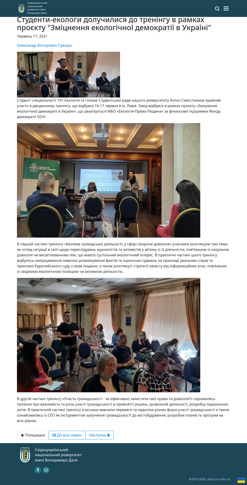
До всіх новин (67, 435)
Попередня (33, 435)
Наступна (99, 435)
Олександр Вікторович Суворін (44, 45)
